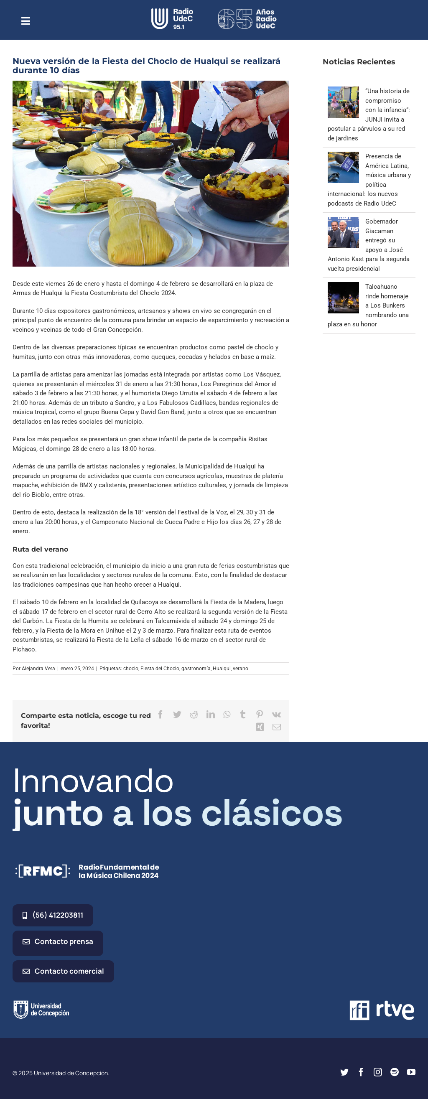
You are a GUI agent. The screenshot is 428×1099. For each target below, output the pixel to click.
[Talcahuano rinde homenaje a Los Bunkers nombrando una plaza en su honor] (343, 286)
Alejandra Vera (38, 669)
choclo (130, 669)
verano (240, 669)
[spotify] (394, 1072)
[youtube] (411, 1072)
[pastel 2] (151, 174)
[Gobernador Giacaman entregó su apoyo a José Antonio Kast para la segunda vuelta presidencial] (343, 221)
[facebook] (361, 1072)
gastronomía (196, 669)
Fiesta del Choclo (159, 669)
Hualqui (222, 669)
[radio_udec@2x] (172, 11)
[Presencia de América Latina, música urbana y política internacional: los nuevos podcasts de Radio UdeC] (343, 156)
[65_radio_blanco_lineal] (247, 11)
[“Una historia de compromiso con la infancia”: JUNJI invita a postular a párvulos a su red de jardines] (343, 91)
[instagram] (378, 1072)
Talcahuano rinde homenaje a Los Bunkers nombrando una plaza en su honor (368, 305)
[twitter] (344, 1072)
